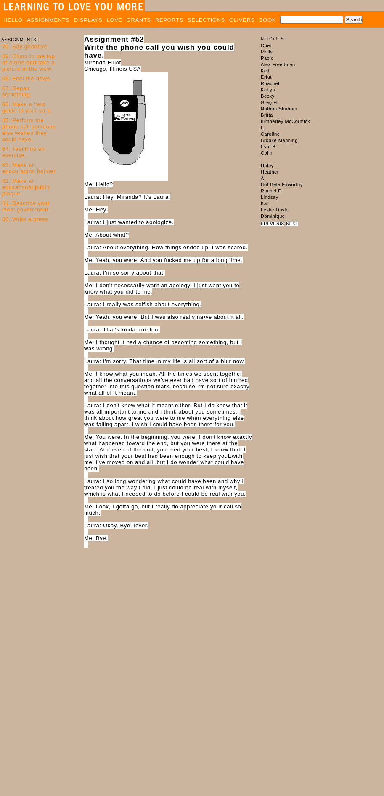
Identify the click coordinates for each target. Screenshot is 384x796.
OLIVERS (242, 20)
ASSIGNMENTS (48, 20)
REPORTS (169, 20)
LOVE (114, 20)
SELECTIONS (206, 20)
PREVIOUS (272, 224)
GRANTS (139, 20)
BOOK (267, 20)
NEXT (292, 224)
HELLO (13, 20)
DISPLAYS (88, 20)
